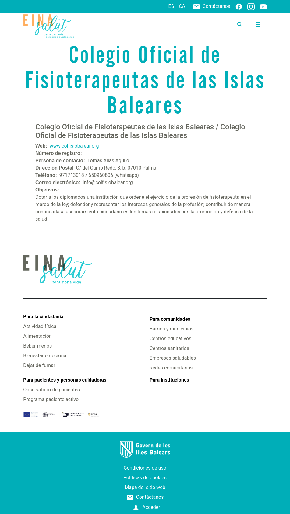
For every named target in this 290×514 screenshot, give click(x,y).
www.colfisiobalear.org (74, 146)
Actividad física (39, 326)
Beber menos (37, 346)
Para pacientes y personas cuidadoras (64, 380)
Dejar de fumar (39, 365)
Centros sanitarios (169, 348)
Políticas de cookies (145, 478)
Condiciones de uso (145, 468)
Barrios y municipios (171, 329)
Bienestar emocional (45, 355)
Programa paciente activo (51, 399)
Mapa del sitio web (145, 487)
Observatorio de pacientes (51, 390)
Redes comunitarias (171, 368)
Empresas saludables (173, 358)
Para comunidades (170, 319)
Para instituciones (169, 380)
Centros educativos (170, 338)
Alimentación (37, 336)
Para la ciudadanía (43, 317)
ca (182, 6)
